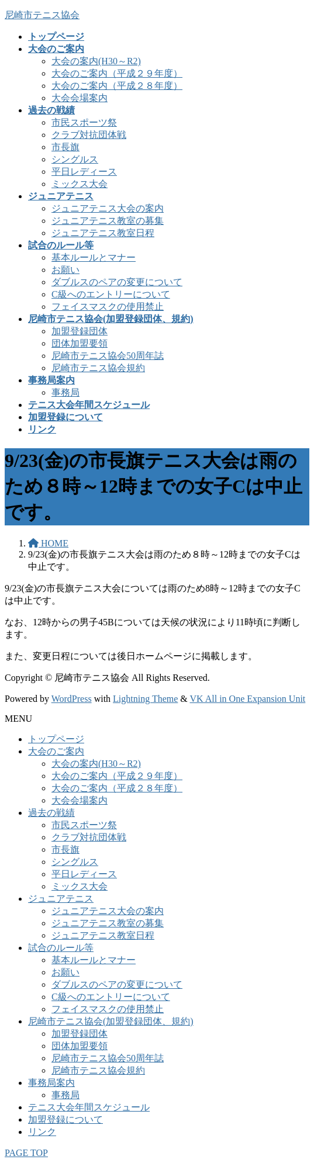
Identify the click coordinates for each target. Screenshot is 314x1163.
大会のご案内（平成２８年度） (116, 86)
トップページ (56, 739)
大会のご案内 (56, 751)
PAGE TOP (26, 1153)
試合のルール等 (61, 948)
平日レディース (84, 171)
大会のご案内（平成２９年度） (116, 73)
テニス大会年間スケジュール (89, 1107)
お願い (65, 270)
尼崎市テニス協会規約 (98, 368)
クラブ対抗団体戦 (88, 135)
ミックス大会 (79, 184)
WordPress (71, 699)
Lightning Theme (145, 699)
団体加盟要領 (79, 343)
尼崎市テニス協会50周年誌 (107, 356)
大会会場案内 (79, 98)
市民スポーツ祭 (84, 122)
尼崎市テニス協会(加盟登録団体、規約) (111, 1021)
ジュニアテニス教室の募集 (107, 221)
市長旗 (65, 147)
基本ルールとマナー (93, 257)
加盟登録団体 (79, 331)
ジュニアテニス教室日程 (102, 233)
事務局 (65, 392)
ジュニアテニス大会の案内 (107, 208)
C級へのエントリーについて (110, 294)
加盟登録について (65, 1119)
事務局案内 (51, 1083)
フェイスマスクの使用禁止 (107, 306)
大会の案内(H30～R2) (96, 61)
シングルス (74, 159)
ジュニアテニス (61, 899)
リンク (42, 1132)
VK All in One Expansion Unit (248, 699)
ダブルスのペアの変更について (116, 282)
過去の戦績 (51, 813)
